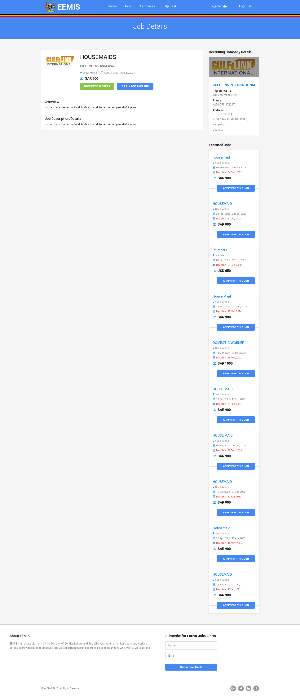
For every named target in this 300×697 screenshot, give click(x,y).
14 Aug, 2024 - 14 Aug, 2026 (230, 306)
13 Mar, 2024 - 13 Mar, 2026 (229, 353)
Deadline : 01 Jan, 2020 (227, 265)
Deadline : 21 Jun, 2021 (227, 404)
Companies (147, 6)
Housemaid (221, 528)
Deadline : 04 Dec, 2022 (227, 172)
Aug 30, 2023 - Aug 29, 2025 (118, 72)
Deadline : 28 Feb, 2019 (227, 450)
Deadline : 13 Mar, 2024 (227, 311)
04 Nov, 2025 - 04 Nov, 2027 (229, 167)
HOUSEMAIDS (98, 57)
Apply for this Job (135, 86)
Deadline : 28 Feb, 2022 (227, 357)
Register (219, 6)
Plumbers (220, 250)
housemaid (221, 157)
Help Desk (169, 6)
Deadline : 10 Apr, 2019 (227, 496)
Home (112, 6)
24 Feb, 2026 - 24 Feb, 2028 (229, 214)
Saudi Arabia (88, 72)
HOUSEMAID (222, 204)
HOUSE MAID (223, 389)
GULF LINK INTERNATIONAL (234, 85)
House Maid (222, 296)
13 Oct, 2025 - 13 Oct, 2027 (229, 399)
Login (246, 6)
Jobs (127, 6)
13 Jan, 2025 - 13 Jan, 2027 (229, 584)
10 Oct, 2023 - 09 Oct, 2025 (229, 492)
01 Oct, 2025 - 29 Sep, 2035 (229, 260)
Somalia (218, 255)
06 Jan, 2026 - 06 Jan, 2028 (229, 445)
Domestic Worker (97, 86)
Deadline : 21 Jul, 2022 (227, 218)
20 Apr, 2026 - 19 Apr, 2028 (229, 538)
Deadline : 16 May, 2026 (227, 543)
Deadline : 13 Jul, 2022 (227, 589)
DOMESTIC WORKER (228, 343)
